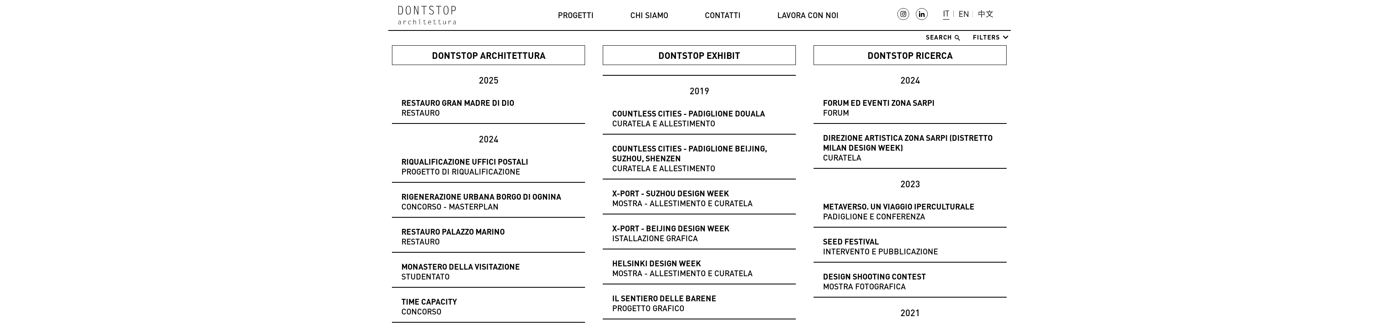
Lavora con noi (808, 15)
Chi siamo (649, 15)
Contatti (723, 15)
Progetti (576, 15)
